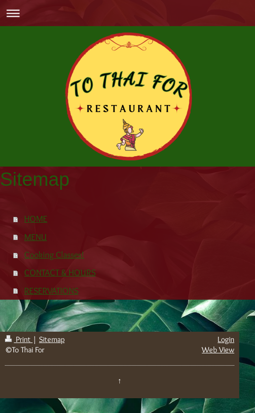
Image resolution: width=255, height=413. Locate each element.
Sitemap (52, 339)
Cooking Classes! (54, 254)
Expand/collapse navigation (127, 13)
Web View (218, 349)
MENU (35, 236)
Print (19, 339)
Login (226, 339)
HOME (35, 218)
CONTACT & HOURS (60, 272)
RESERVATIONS (51, 290)
